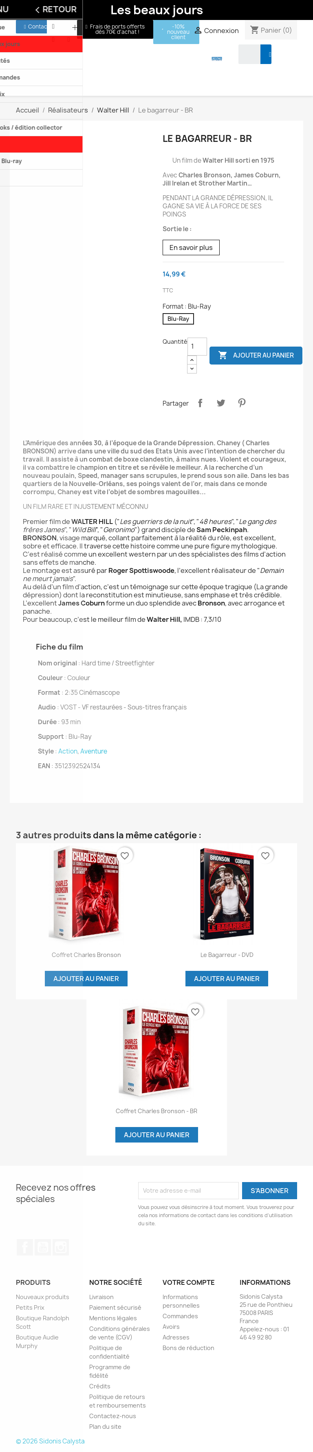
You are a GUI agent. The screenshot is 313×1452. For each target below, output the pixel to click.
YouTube (43, 1247)
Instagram (61, 1247)
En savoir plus (191, 247)
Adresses (176, 1337)
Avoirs (171, 1326)
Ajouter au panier (256, 355)
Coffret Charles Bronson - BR (156, 1111)
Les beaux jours (156, 10)
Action (67, 751)
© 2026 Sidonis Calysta (50, 1441)
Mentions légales (113, 1318)
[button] (36, 26)
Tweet (221, 403)
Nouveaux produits (42, 1297)
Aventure (93, 751)
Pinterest (242, 403)
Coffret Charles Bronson (86, 955)
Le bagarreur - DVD (227, 955)
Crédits (99, 1386)
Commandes (180, 1316)
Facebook (25, 1247)
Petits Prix (30, 1307)
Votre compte (189, 1282)
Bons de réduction (188, 1348)
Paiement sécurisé (115, 1307)
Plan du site (105, 1426)
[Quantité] (197, 347)
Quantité (175, 341)
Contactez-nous (112, 1416)
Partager (200, 403)
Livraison (101, 1297)
